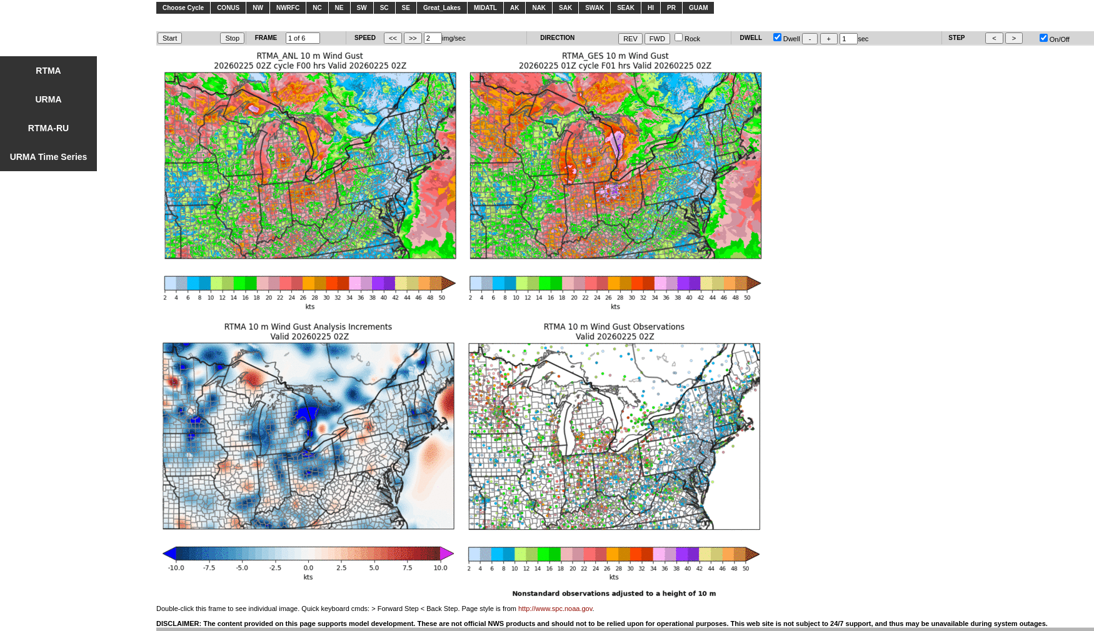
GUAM (698, 7)
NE (339, 7)
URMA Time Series (49, 157)
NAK (539, 7)
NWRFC (287, 7)
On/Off (1055, 39)
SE (406, 7)
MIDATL (485, 7)
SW (362, 7)
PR (671, 7)
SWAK (594, 7)
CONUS (228, 7)
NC (317, 7)
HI (651, 7)
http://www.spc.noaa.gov (555, 608)
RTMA (48, 71)
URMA (49, 99)
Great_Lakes (442, 7)
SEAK (626, 7)
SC (384, 7)
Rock (687, 38)
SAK (565, 7)
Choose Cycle (183, 7)
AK (514, 7)
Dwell (786, 38)
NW (258, 7)
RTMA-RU (48, 128)
